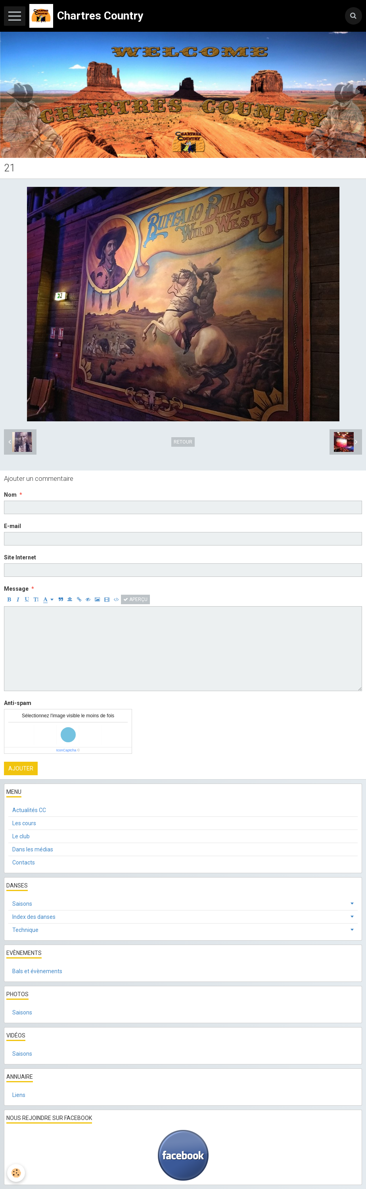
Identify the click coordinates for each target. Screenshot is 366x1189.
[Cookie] (17, 1172)
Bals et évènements (37, 971)
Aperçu (135, 599)
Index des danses (34, 917)
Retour (183, 442)
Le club (21, 836)
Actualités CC (29, 810)
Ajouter (20, 768)
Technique (25, 930)
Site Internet (20, 557)
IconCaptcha (66, 750)
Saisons (22, 904)
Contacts (23, 862)
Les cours (24, 823)
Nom (10, 495)
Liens (18, 1095)
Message (16, 589)
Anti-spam (17, 703)
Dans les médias (32, 849)
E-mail (12, 526)
